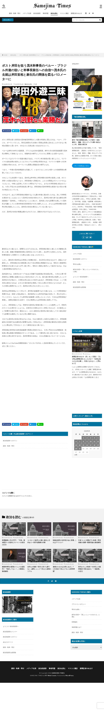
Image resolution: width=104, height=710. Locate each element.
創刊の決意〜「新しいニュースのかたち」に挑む (86, 270)
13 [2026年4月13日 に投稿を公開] (76, 445)
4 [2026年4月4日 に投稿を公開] (94, 438)
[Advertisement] (52, 38)
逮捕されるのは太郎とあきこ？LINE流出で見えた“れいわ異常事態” (64, 569)
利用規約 (74, 622)
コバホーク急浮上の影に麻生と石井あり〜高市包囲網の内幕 (38, 541)
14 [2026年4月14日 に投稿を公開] (79, 445)
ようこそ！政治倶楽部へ (81, 277)
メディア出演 (27, 13)
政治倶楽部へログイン (10, 440)
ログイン (20, 496)
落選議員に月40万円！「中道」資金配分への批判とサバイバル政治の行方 (13, 542)
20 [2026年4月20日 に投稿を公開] (76, 448)
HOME (5, 55)
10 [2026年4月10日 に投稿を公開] (90, 441)
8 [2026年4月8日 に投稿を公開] (83, 441)
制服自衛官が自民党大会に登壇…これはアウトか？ (65, 541)
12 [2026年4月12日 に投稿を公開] (98, 441)
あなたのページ (8, 642)
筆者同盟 (45, 13)
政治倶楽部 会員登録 (79, 287)
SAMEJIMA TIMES (58, 673)
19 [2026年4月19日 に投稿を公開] (98, 445)
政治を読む (54, 13)
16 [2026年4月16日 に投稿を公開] (87, 445)
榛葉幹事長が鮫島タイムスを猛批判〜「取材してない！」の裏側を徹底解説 (13, 569)
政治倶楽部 (36, 13)
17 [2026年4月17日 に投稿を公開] (90, 445)
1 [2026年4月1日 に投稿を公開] (83, 438)
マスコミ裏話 (64, 13)
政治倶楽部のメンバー (10, 631)
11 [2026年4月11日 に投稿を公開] (94, 441)
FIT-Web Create (50, 675)
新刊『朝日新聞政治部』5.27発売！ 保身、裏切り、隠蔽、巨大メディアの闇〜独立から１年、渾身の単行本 (86, 142)
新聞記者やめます (76, 13)
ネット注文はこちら (81, 166)
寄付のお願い (77, 264)
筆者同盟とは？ (77, 627)
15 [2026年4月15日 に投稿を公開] (83, 445)
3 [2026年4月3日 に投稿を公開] (90, 438)
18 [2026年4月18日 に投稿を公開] (94, 445)
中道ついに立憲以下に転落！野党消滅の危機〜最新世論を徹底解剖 (89, 541)
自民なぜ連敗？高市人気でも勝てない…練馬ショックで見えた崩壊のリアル (39, 569)
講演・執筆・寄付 (14, 13)
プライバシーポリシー (79, 604)
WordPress (69, 675)
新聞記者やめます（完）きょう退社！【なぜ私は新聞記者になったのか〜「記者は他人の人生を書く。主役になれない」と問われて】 (86, 360)
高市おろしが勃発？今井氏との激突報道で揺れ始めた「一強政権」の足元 (89, 569)
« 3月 (75, 455)
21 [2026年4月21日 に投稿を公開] (79, 448)
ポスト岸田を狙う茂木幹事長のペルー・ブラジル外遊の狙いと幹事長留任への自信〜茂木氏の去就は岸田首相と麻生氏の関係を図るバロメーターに (59, 55)
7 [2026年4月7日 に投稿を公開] (79, 441)
